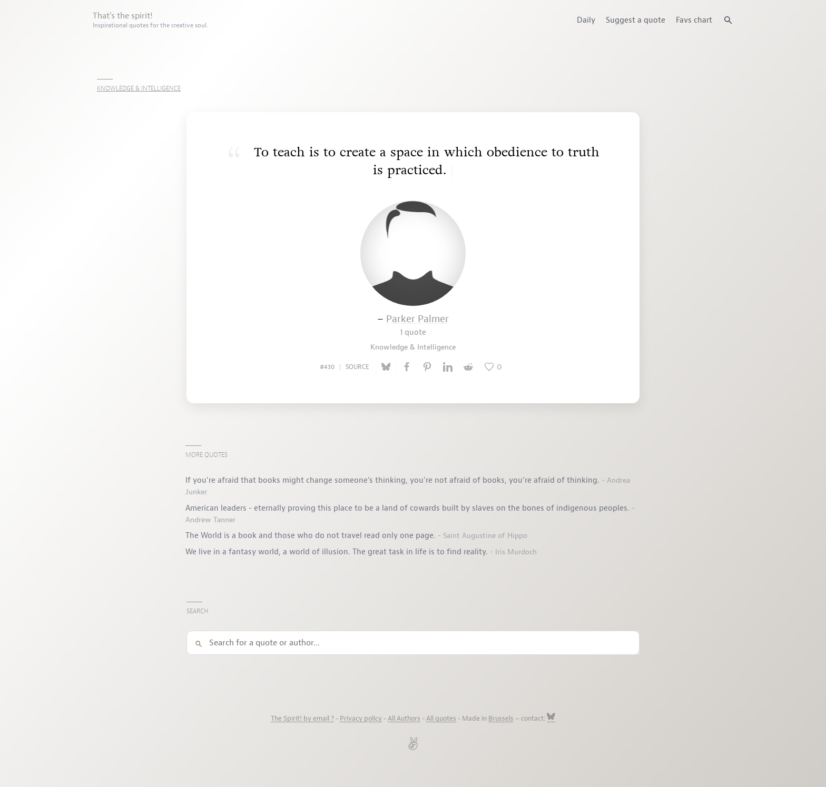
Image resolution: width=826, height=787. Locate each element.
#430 (327, 367)
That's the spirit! (150, 20)
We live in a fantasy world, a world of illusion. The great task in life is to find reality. (337, 551)
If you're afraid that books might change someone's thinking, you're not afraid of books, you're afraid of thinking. (393, 480)
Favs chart (694, 20)
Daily (586, 20)
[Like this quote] (493, 367)
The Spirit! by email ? (302, 718)
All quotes (441, 718)
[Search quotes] (728, 20)
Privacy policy (361, 718)
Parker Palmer (417, 325)
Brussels (501, 718)
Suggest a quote (635, 20)
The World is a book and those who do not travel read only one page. (311, 535)
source (357, 367)
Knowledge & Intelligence (139, 88)
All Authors (404, 718)
